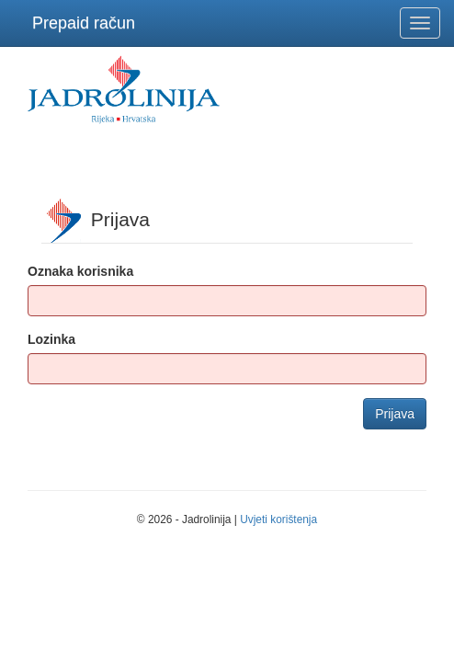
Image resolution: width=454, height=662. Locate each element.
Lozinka (51, 339)
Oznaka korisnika (80, 271)
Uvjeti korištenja (278, 519)
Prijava (394, 413)
